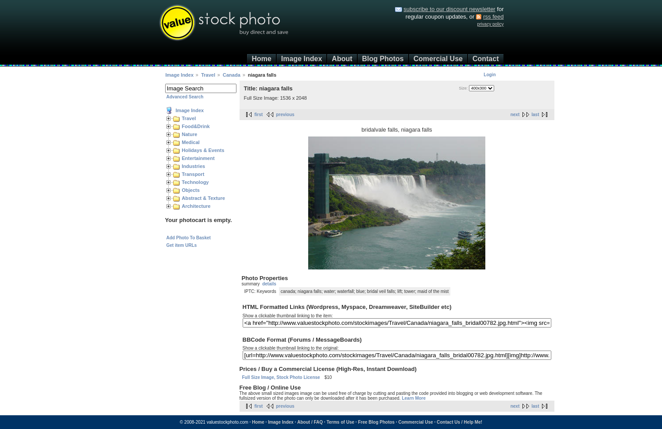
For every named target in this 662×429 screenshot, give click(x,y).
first (259, 114)
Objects (191, 190)
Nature (189, 134)
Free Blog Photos (376, 422)
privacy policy (490, 24)
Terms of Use (340, 422)
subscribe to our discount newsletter (449, 9)
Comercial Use (438, 58)
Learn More (414, 398)
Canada (231, 75)
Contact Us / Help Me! (459, 422)
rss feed (493, 16)
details (269, 283)
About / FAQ (310, 422)
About (342, 58)
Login (490, 74)
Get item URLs (181, 245)
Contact (485, 58)
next (515, 114)
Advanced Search (185, 96)
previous (285, 114)
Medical (191, 142)
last (535, 114)
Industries (193, 166)
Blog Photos (383, 58)
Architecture (196, 206)
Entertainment (198, 158)
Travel (208, 75)
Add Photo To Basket (188, 237)
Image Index (301, 58)
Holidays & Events (203, 150)
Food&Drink (196, 126)
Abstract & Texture (203, 198)
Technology (195, 182)
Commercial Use (416, 422)
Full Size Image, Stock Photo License (281, 377)
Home (261, 58)
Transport (193, 174)
